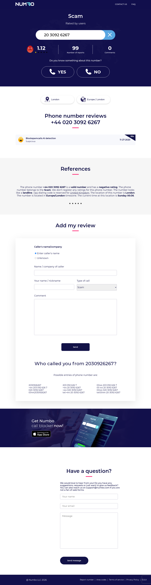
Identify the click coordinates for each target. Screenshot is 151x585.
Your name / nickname (47, 280)
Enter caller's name (47, 253)
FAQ (133, 4)
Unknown (41, 258)
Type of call (83, 280)
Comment (40, 295)
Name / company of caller (49, 266)
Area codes (101, 580)
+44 (35, 192)
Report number (87, 580)
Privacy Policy (132, 580)
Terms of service (116, 580)
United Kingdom (79, 192)
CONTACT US (121, 4)
